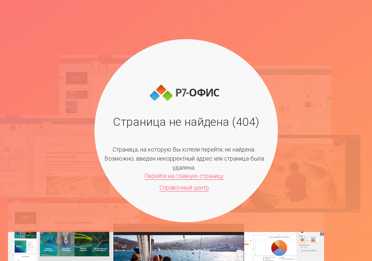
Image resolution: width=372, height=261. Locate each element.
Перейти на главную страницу (184, 176)
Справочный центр (184, 187)
